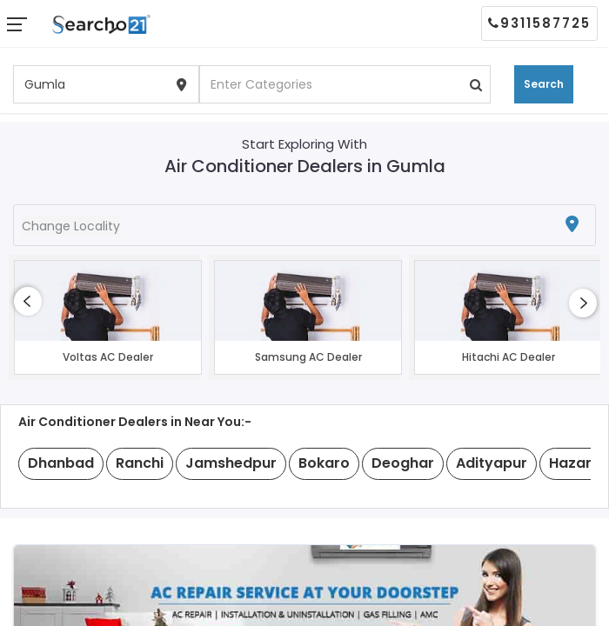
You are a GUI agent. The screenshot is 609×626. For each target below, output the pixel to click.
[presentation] (28, 301)
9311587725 (539, 23)
